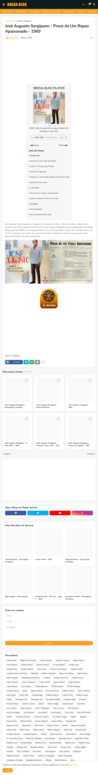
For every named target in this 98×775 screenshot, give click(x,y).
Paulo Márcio (71, 734)
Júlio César (69, 712)
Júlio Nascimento (84, 712)
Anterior (7, 454)
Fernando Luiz (36, 699)
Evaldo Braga (37, 695)
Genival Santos (13, 704)
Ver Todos (27, 372)
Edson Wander (84, 691)
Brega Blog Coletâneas (31, 678)
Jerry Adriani (11, 708)
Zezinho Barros (61, 760)
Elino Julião (11, 695)
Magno (73, 717)
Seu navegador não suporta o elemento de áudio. (49, 137)
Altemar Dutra (26, 665)
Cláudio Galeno (57, 686)
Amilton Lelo (73, 665)
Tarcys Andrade (23, 751)
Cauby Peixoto (74, 682)
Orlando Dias (81, 730)
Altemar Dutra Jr (42, 665)
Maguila (83, 717)
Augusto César (77, 669)
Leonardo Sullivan (23, 717)
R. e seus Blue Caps (14, 738)
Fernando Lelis (21, 699)
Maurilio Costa (12, 725)
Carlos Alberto (12, 682)
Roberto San (70, 743)
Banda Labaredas (49, 673)
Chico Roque (26, 686)
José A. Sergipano (24, 21)
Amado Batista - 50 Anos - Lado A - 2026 (48, 597)
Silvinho (10, 751)
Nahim (65, 725)
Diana (25, 691)
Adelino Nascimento (28, 660)
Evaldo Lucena (82, 695)
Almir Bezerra (12, 665)
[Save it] (91, 37)
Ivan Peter (81, 704)
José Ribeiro (42, 712)
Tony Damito (64, 751)
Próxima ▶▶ (63, 145)
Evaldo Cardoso (52, 695)
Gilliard (41, 704)
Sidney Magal (80, 747)
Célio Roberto (12, 686)
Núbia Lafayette (53, 730)
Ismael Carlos (67, 704)
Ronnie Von (52, 747)
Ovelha (43, 734)
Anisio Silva (41, 669)
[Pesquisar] (94, 4)
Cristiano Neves (13, 691)
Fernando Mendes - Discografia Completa (78, 597)
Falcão (9, 699)
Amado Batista (59, 665)
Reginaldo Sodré (81, 738)
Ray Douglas (50, 738)
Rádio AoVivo (68, 11)
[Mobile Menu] (3, 4)
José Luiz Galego (13, 712)
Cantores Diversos (61, 678)
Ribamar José (12, 743)
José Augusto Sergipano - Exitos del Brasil (46, 406)
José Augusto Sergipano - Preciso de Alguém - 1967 (79, 444)
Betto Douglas (12, 678)
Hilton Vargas (53, 704)
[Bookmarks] (89, 4)
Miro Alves (39, 725)
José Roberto (56, 712)
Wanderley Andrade (14, 760)
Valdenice (77, 751)
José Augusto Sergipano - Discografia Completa (15, 406)
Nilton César (24, 730)
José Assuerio (58, 708)
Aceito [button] (7, 770)
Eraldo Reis (23, 695)
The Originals (50, 751)
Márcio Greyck (26, 721)
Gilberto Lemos (28, 704)
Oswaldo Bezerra (30, 734)
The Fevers (37, 751)
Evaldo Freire (67, 695)
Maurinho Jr (26, 725)
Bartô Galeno (82, 673)
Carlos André (44, 682)
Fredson (82, 699)
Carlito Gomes (77, 678)
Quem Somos (21, 11)
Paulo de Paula (56, 734)
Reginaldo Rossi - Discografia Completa (77, 560)
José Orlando (29, 712)
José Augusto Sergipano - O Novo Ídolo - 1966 (16, 444)
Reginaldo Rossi (65, 738)
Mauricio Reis (71, 721)
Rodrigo (10, 747)
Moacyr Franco (53, 725)
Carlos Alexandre (29, 682)
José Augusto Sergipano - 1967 (78, 406)
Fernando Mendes (53, 699)
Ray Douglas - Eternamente (16, 596)
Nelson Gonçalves (78, 725)
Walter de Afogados (46, 756)
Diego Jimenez (36, 691)
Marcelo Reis (12, 721)
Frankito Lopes (70, 699)
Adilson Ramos (46, 660)
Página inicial (10, 21)
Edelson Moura (68, 691)
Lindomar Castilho (41, 717)
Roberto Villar (84, 743)
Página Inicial (8, 11)
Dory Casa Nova (52, 691)
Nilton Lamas (38, 730)
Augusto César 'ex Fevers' (17, 673)
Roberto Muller (55, 743)
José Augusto (73, 708)
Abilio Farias (11, 660)
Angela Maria (12, 669)
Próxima (90, 454)
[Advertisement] (49, 61)
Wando (48, 760)
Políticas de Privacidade (51, 11)
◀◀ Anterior (34, 145)
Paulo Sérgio (85, 734)
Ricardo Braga (26, 743)
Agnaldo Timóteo (62, 660)
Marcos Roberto (41, 721)
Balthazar (34, 673)
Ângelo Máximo (27, 669)
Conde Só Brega (73, 686)
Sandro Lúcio (65, 747)
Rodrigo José (22, 747)
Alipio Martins (78, 660)
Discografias (34, 11)
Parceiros (80, 11)
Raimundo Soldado (33, 738)
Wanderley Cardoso (34, 760)
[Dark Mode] (84, 4)
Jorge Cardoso (26, 708)
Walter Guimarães (65, 756)
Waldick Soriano (13, 756)
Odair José (68, 730)
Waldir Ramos (28, 756)
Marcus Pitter (57, 721)
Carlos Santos (59, 682)
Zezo (72, 760)
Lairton (9, 717)
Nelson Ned (11, 730)
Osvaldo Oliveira (13, 734)
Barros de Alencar (66, 673)
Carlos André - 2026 (43, 559)
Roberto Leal (40, 743)
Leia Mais (73, 765)
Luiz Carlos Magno (59, 717)
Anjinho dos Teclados (58, 669)
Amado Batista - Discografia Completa (16, 560)
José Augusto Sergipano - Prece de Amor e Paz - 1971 (48, 444)
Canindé (47, 678)
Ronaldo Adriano (37, 747)
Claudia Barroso (41, 686)
